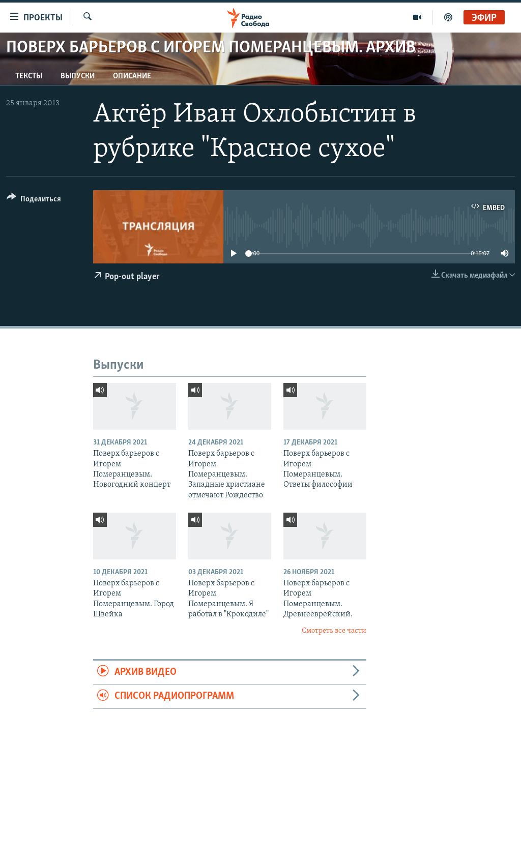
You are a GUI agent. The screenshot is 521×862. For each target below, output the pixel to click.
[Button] (34, 200)
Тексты (28, 76)
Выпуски (78, 76)
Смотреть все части (334, 631)
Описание (132, 76)
